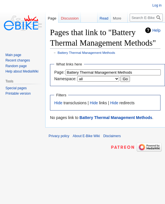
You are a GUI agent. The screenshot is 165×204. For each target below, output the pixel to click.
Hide (58, 103)
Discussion (70, 18)
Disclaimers (112, 136)
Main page (13, 55)
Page (52, 18)
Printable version (18, 93)
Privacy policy (59, 136)
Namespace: (65, 78)
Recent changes (17, 60)
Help (156, 30)
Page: (59, 72)
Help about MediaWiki (21, 71)
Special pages (16, 88)
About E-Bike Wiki (86, 136)
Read (98, 18)
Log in (157, 5)
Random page (16, 66)
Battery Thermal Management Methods (86, 52)
